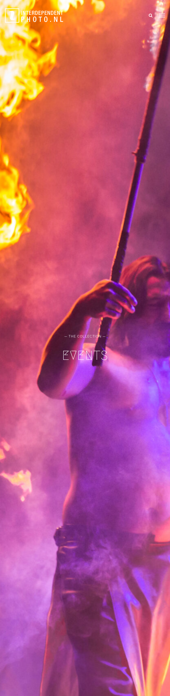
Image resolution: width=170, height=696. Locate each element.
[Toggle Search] (150, 15)
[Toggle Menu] (162, 15)
